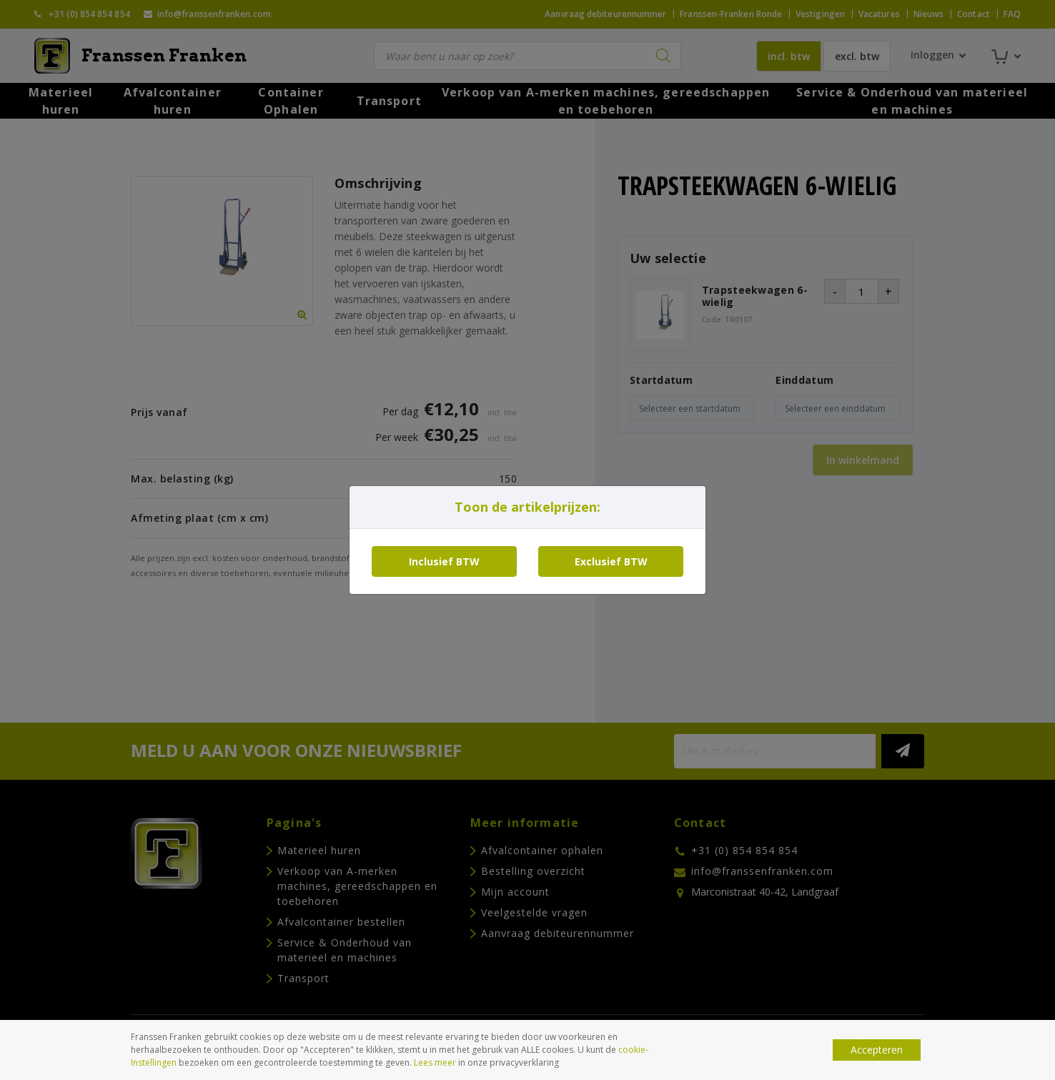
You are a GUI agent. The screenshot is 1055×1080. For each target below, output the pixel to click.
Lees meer (435, 1062)
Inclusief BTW (444, 561)
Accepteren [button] (877, 1049)
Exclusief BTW (611, 561)
